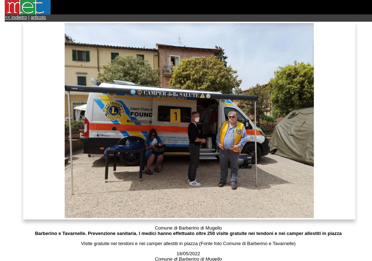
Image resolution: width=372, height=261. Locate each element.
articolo (38, 17)
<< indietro (16, 17)
